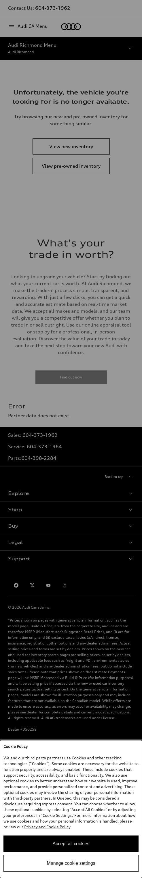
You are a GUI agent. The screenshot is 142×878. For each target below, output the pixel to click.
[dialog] (71, 809)
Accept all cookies (70, 843)
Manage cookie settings (71, 863)
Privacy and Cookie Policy (47, 826)
